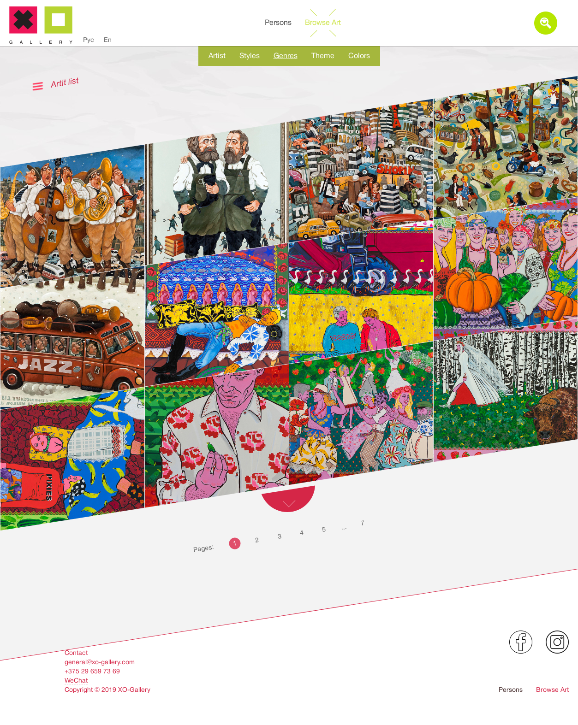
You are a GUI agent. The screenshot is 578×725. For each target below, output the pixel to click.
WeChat (76, 680)
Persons (278, 22)
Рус (88, 39)
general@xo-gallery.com (100, 662)
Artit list (64, 82)
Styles (249, 56)
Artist (217, 56)
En (108, 39)
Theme (322, 56)
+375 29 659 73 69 (92, 671)
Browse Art (323, 22)
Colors (359, 56)
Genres (286, 56)
